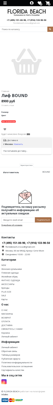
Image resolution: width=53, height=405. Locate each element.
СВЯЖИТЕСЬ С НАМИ (11, 329)
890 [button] (28, 134)
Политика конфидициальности (16, 362)
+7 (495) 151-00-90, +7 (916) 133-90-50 (26, 20)
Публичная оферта (10, 358)
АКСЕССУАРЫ (7, 284)
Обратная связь (9, 351)
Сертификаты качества (12, 370)
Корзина (5, 332)
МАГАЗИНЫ (7, 313)
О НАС (4, 310)
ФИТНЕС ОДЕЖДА (10, 280)
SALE (3, 295)
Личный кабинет (9, 336)
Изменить (18, 144)
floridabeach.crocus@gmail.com (26, 23)
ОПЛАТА (5, 321)
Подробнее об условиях (11, 225)
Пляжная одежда (10, 272)
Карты (4, 299)
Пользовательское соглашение (17, 366)
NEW (3, 265)
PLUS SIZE (6, 291)
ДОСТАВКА (6, 325)
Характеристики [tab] (26, 165)
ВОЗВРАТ (6, 317)
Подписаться (43, 219)
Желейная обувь (9, 276)
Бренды (5, 287)
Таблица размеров (10, 354)
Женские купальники (11, 269)
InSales (4, 394)
